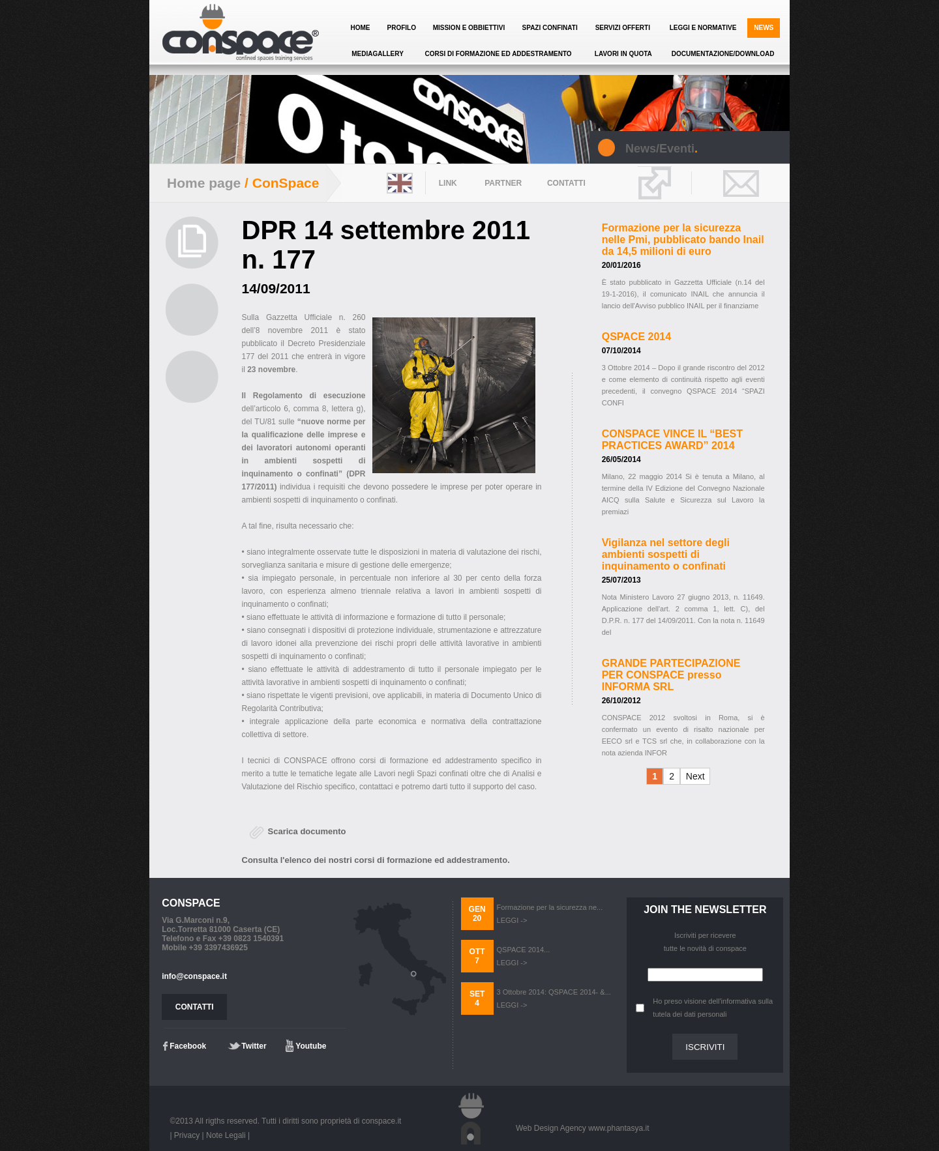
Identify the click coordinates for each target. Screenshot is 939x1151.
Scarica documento (307, 831)
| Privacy (185, 1135)
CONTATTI (194, 1007)
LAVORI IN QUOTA (623, 53)
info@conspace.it (194, 976)
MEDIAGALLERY (377, 53)
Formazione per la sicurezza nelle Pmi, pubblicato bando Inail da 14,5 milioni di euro (683, 239)
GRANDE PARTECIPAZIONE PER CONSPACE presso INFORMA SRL (671, 675)
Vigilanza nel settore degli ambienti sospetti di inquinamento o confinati (666, 554)
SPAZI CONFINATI (550, 27)
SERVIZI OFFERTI (622, 27)
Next (695, 776)
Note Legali (226, 1135)
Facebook (188, 1046)
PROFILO (401, 27)
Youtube (310, 1046)
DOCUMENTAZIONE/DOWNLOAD (723, 53)
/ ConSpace (280, 182)
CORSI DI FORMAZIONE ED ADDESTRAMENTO (498, 53)
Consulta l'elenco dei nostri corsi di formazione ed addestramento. (376, 860)
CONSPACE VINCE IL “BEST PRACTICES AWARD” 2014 (672, 439)
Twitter (253, 1046)
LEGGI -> (512, 920)
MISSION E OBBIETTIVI (469, 27)
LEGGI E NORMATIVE (703, 27)
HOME (360, 27)
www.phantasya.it (618, 1128)
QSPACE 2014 (636, 336)
